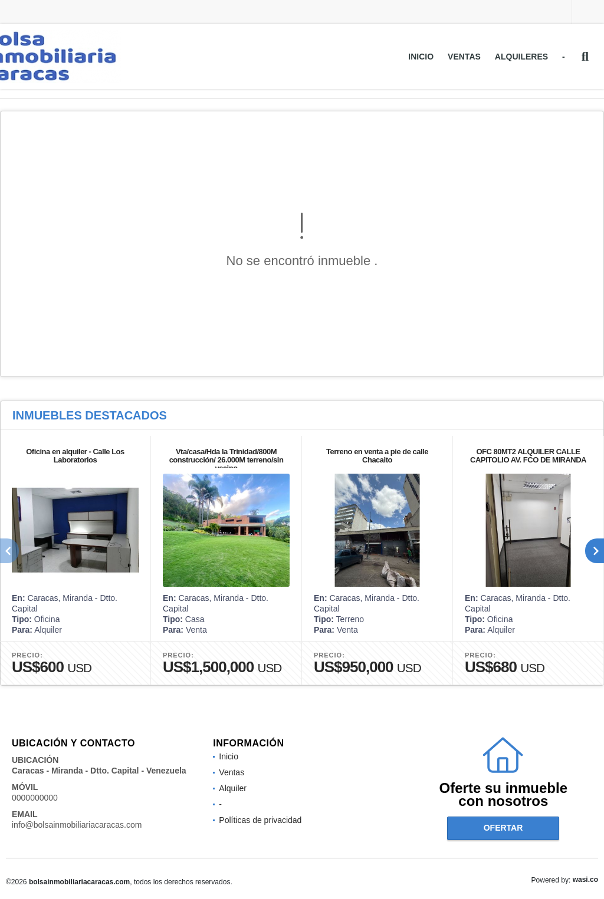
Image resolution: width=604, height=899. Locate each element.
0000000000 (35, 797)
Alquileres (521, 56)
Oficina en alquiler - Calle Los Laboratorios (75, 455)
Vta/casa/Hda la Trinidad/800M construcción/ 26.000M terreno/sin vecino (226, 459)
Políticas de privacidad (260, 820)
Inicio (421, 56)
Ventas (464, 56)
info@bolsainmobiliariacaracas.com (77, 824)
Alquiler (233, 788)
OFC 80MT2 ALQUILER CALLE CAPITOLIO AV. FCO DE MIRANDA (528, 455)
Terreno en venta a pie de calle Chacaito (377, 455)
